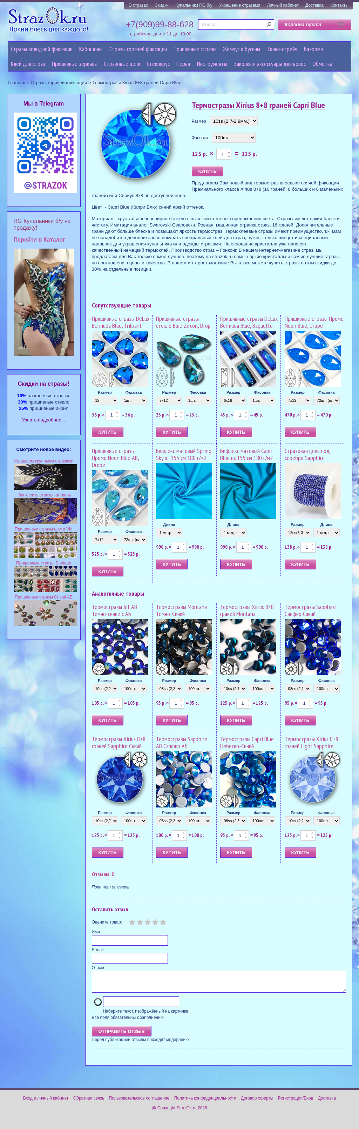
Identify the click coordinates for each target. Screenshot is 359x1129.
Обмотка (322, 64)
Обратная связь (88, 1102)
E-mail (98, 949)
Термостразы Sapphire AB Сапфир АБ (181, 742)
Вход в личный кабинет (46, 1102)
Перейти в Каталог (39, 240)
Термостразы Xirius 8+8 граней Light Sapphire (311, 742)
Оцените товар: (107, 922)
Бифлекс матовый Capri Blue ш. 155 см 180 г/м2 (246, 454)
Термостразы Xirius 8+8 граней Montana (247, 610)
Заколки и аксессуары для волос (270, 64)
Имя (96, 931)
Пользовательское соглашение (139, 1102)
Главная (16, 82)
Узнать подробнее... (43, 419)
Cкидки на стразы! (43, 384)
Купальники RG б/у (193, 5)
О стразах (138, 5)
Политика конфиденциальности (205, 1102)
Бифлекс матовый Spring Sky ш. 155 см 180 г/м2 (183, 454)
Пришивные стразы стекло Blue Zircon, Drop (183, 322)
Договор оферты (257, 1102)
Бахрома (313, 49)
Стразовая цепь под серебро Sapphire (307, 454)
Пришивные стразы (195, 49)
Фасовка (200, 137)
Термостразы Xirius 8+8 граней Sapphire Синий (118, 742)
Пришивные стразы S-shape (43, 563)
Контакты (339, 5)
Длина (169, 524)
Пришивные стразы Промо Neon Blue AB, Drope (115, 458)
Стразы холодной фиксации (42, 49)
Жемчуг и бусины (241, 49)
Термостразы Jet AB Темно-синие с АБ (114, 610)
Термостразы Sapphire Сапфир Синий (310, 610)
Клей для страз (28, 64)
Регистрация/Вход (295, 1102)
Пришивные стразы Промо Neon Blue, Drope (314, 322)
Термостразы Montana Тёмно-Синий (181, 610)
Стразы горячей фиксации (138, 49)
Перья (183, 64)
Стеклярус (158, 64)
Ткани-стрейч (282, 49)
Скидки (162, 5)
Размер (199, 121)
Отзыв (98, 967)
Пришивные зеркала (74, 64)
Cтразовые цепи (122, 64)
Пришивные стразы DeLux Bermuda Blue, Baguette (249, 322)
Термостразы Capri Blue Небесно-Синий (247, 742)
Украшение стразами (239, 5)
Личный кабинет (283, 5)
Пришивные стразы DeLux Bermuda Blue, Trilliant (120, 322)
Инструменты (212, 64)
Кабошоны (90, 49)
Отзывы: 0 (103, 874)
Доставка (314, 5)
